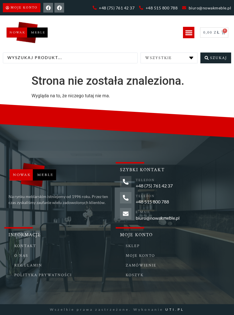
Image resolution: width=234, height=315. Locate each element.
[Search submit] (215, 57)
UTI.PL (174, 309)
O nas (21, 255)
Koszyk (135, 275)
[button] (189, 33)
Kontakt (25, 246)
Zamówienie (141, 265)
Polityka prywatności (43, 275)
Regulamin (28, 265)
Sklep (133, 246)
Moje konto (140, 255)
